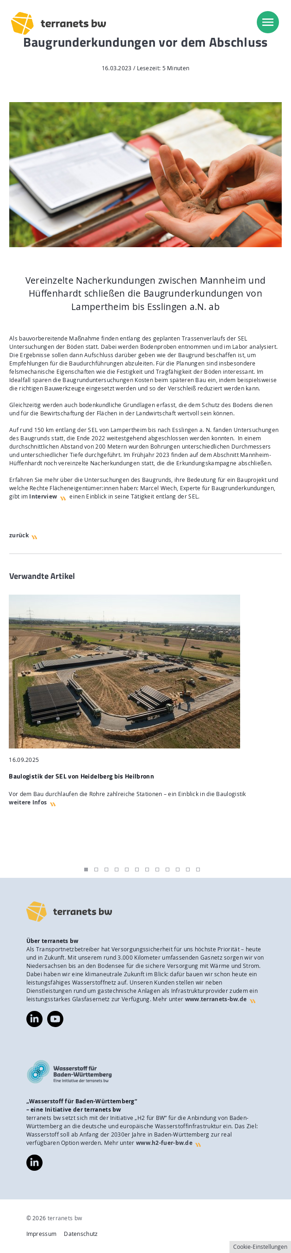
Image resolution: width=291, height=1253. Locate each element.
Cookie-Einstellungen (260, 1247)
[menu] (268, 22)
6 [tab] (137, 869)
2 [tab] (96, 869)
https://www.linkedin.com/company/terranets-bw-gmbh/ (34, 1019)
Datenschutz (81, 1234)
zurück (19, 535)
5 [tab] (127, 869)
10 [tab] (178, 869)
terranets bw (65, 1218)
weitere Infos (28, 802)
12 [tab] (198, 869)
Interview (43, 496)
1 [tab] (86, 869)
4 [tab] (116, 869)
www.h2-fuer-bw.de (164, 1143)
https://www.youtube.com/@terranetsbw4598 (55, 1015)
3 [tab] (106, 869)
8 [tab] (157, 869)
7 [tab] (147, 869)
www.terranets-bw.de (216, 999)
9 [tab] (167, 869)
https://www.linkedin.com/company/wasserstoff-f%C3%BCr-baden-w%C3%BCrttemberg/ (34, 1163)
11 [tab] (188, 869)
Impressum (41, 1234)
